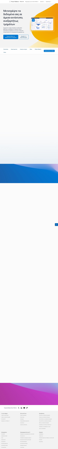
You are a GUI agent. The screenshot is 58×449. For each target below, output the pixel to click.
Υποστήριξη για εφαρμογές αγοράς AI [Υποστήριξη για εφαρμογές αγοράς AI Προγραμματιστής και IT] (25, 437)
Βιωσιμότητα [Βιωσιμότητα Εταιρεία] (41, 441)
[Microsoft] (5, 1)
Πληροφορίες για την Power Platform (31, 1)
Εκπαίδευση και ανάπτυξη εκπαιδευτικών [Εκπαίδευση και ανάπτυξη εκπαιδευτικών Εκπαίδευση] (45, 424)
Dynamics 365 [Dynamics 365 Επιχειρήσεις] (3, 439)
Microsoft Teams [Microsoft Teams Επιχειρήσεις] (3, 447)
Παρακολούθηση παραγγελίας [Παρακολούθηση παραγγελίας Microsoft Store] (24, 420)
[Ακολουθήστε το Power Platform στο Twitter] (19, 408)
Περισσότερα (48, 1)
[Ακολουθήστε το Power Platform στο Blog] (27, 408)
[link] (6, 50)
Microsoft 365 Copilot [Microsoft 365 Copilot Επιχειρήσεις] (4, 445)
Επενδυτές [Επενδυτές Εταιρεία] (40, 439)
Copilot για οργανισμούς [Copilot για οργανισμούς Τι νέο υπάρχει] (4, 415)
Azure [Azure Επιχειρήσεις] (2, 437)
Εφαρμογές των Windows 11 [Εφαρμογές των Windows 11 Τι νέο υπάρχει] (5, 420)
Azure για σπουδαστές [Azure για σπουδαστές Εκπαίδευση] (42, 428)
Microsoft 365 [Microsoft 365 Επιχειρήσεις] (3, 441)
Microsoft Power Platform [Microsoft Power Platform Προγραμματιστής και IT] (24, 443)
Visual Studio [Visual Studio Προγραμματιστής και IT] (22, 447)
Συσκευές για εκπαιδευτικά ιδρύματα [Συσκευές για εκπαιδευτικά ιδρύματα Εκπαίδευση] (44, 417)
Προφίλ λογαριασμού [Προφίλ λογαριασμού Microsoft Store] (23, 415)
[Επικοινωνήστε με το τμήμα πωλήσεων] (56, 224)
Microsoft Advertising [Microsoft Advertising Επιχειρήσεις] (4, 443)
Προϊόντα (42, 1)
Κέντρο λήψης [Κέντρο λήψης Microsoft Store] (22, 417)
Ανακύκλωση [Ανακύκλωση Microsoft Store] (22, 422)
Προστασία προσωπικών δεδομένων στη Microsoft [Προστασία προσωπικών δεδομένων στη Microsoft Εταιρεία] (46, 437)
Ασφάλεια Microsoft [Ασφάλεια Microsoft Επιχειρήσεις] (4, 435)
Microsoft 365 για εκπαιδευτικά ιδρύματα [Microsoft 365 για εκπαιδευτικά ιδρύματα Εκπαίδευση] (45, 420)
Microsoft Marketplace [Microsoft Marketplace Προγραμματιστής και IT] (23, 441)
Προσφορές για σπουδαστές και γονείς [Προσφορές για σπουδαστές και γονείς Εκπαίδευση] (44, 426)
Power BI (22, 1)
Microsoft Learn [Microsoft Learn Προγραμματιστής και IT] (22, 435)
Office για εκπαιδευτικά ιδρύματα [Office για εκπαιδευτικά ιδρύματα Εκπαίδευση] (44, 422)
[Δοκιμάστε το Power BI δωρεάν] (24, 37)
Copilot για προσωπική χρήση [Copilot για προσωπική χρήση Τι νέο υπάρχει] (5, 417)
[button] (33, 20)
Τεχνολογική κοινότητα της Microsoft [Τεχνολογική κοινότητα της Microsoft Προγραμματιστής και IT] (25, 439)
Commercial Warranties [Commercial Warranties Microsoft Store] (23, 424)
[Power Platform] (15, 1)
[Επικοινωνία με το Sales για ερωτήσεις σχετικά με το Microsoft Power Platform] (49, 51)
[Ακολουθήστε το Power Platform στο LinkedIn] (21, 408)
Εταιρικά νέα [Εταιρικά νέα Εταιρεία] (41, 435)
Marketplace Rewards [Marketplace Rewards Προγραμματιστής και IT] (23, 445)
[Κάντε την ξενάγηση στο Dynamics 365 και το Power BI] (10, 37)
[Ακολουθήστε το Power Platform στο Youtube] (24, 408)
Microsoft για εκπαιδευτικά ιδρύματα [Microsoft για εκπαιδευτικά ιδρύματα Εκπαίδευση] (44, 415)
